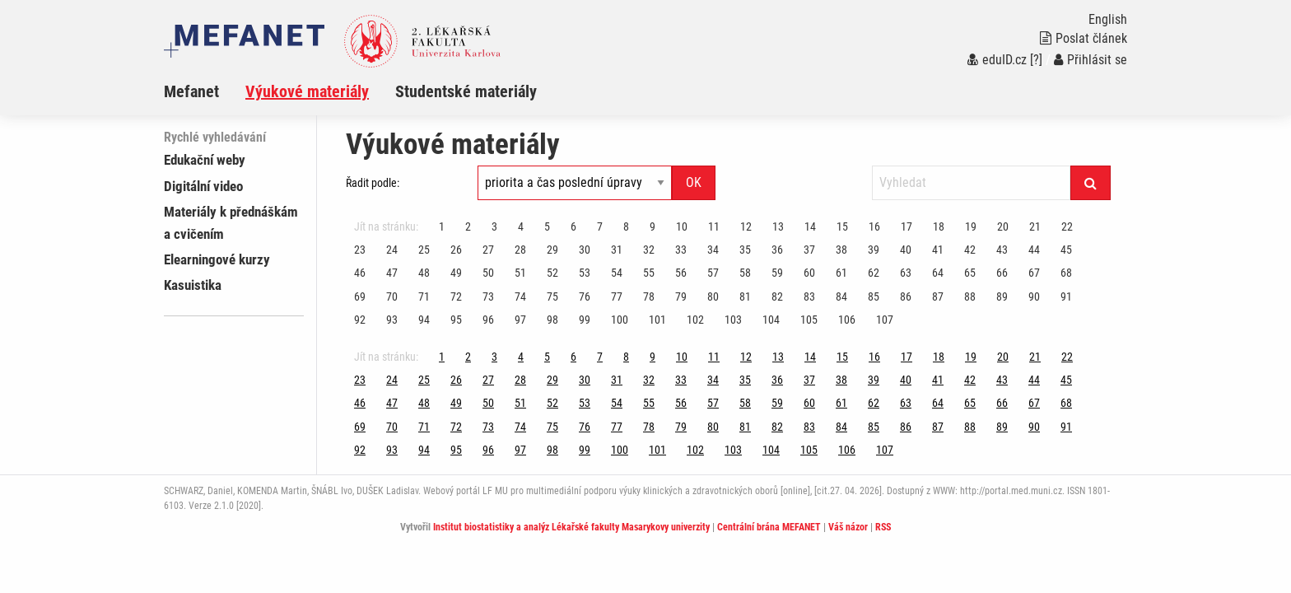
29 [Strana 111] (552, 249)
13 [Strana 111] (778, 226)
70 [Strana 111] (392, 296)
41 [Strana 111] (938, 249)
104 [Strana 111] (771, 319)
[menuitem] (204, 91)
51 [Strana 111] (520, 272)
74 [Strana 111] (520, 296)
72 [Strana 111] (456, 296)
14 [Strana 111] (810, 226)
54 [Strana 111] (616, 272)
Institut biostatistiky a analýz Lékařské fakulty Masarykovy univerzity (571, 527)
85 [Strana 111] (873, 296)
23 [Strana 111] (360, 249)
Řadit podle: (372, 182)
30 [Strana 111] (584, 249)
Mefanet (191, 91)
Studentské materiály (466, 91)
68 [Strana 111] (1066, 272)
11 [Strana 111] (714, 226)
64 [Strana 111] (938, 272)
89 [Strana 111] (1002, 296)
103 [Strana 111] (733, 319)
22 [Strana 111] (1067, 226)
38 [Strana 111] (841, 249)
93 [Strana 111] (392, 319)
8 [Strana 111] (626, 226)
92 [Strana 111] (360, 319)
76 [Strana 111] (584, 296)
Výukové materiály (307, 91)
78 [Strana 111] (649, 296)
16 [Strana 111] (874, 226)
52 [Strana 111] (552, 272)
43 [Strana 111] (1002, 249)
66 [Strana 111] (1002, 272)
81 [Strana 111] (745, 296)
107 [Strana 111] (884, 319)
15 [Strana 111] (842, 226)
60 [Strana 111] (809, 272)
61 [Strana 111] (841, 272)
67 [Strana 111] (1034, 272)
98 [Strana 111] (552, 319)
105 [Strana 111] (809, 319)
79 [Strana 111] (681, 296)
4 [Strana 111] (521, 226)
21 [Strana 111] (1035, 226)
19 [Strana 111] (970, 226)
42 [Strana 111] (970, 249)
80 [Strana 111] (713, 296)
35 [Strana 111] (745, 249)
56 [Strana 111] (681, 272)
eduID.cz (997, 60)
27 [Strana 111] (488, 249)
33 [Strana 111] (681, 249)
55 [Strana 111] (649, 272)
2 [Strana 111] (468, 226)
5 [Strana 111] (547, 226)
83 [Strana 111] (809, 296)
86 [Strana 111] (905, 296)
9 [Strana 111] (652, 226)
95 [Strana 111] (456, 319)
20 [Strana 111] (1003, 226)
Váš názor (848, 527)
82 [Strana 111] (777, 296)
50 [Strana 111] (488, 272)
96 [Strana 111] (488, 319)
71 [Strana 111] (424, 296)
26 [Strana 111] (456, 249)
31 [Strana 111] (616, 249)
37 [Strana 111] (809, 249)
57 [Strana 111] (713, 272)
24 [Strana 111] (392, 249)
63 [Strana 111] (905, 272)
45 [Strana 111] (1066, 249)
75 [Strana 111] (552, 296)
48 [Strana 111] (424, 272)
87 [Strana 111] (938, 296)
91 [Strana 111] (1066, 296)
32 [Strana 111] (649, 249)
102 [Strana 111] (695, 319)
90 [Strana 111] (1034, 296)
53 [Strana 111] (584, 272)
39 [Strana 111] (873, 249)
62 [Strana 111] (873, 272)
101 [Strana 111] (657, 319)
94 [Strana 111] (424, 319)
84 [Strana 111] (841, 296)
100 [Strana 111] (619, 319)
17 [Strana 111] (906, 226)
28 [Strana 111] (520, 249)
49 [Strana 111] (456, 272)
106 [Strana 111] (846, 319)
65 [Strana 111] (970, 272)
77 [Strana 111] (616, 296)
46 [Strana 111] (360, 272)
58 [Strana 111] (745, 272)
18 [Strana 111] (938, 226)
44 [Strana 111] (1034, 249)
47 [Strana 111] (392, 272)
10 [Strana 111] (681, 226)
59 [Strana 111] (777, 272)
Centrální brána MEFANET (769, 527)
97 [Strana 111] (520, 319)
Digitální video (203, 186)
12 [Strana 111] (746, 226)
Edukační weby (204, 160)
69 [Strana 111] (360, 296)
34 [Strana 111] (713, 249)
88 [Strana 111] (970, 296)
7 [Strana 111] (600, 226)
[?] (1036, 60)
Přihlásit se (1090, 60)
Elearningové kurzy (217, 259)
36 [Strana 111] (777, 249)
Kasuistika (192, 285)
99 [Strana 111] (584, 319)
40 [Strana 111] (905, 249)
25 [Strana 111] (424, 249)
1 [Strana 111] (442, 226)
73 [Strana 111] (488, 296)
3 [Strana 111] (494, 226)
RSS (883, 527)
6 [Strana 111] (573, 226)
